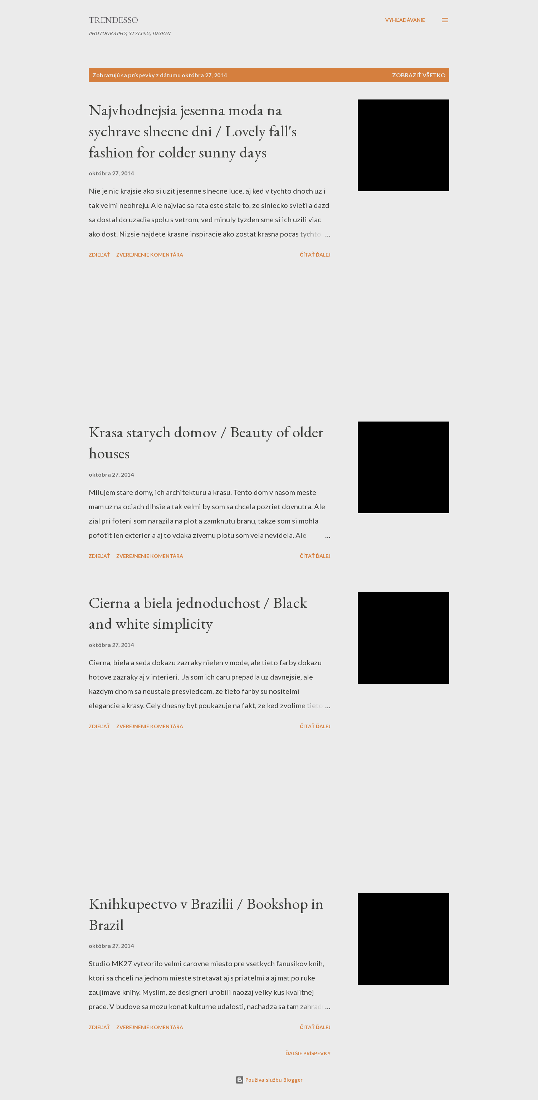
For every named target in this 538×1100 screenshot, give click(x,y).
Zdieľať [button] (99, 255)
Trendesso (113, 19)
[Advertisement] (210, 341)
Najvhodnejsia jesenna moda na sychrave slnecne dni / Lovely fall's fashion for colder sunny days (193, 130)
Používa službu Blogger (269, 1079)
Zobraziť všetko (419, 75)
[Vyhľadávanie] (405, 20)
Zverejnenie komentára (149, 255)
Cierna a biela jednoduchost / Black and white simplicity (198, 613)
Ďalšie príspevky (308, 1053)
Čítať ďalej (315, 255)
